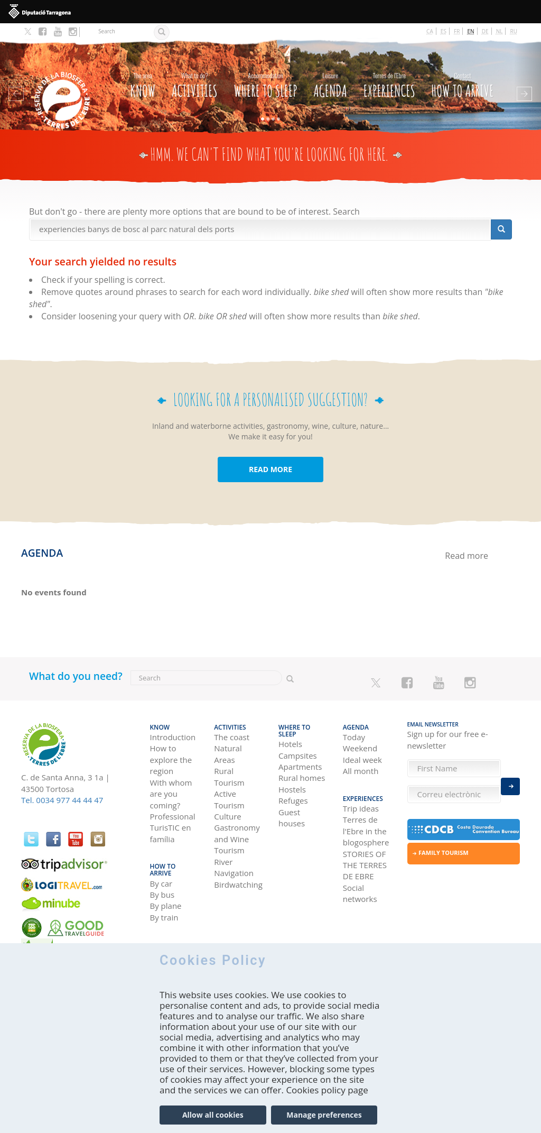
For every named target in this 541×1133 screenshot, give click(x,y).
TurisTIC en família (170, 820)
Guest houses (291, 797)
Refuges (293, 780)
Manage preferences (324, 1120)
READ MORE (270, 459)
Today (354, 723)
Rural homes (301, 757)
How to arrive (463, 73)
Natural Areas (227, 740)
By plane (166, 882)
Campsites (297, 735)
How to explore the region (171, 746)
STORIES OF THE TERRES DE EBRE (365, 848)
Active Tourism (229, 785)
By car (161, 859)
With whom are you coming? (171, 780)
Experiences (389, 73)
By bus (162, 870)
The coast (231, 723)
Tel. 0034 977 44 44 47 (62, 789)
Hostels (292, 768)
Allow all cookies (213, 1120)
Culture (227, 802)
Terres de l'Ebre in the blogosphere (366, 814)
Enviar (510, 783)
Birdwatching (238, 870)
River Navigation (234, 853)
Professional (172, 802)
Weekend (360, 735)
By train (164, 893)
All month (361, 757)
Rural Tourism (229, 763)
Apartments (300, 746)
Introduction (173, 723)
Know (142, 73)
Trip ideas (361, 791)
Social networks (360, 876)
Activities (195, 73)
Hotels (290, 723)
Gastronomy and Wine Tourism (237, 825)
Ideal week (362, 746)
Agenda (330, 73)
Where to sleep (265, 73)
